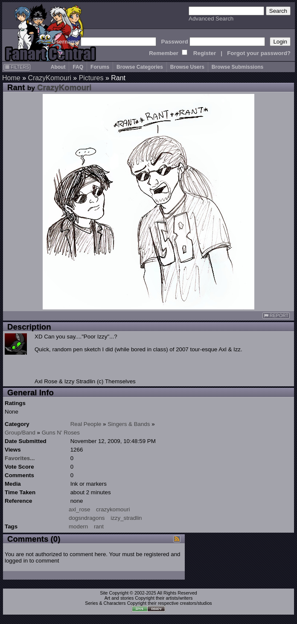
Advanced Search (211, 18)
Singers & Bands (129, 424)
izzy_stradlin (126, 518)
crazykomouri (113, 509)
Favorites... (20, 458)
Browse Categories (139, 67)
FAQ (78, 67)
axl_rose (79, 509)
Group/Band (20, 432)
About (58, 67)
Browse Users (187, 67)
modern (78, 526)
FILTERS (17, 67)
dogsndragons (87, 518)
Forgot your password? (259, 53)
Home (11, 78)
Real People (86, 424)
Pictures (91, 78)
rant (99, 526)
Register (204, 53)
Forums (99, 67)
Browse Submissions (237, 67)
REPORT (276, 315)
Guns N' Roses (61, 432)
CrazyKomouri (49, 78)
